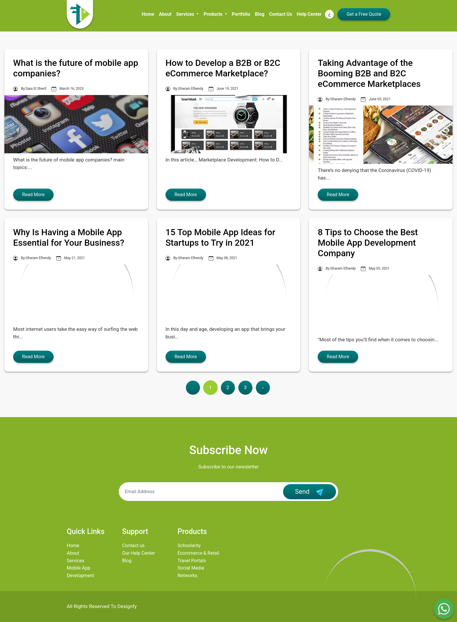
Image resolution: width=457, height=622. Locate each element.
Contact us (133, 545)
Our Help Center (138, 553)
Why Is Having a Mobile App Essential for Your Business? (68, 237)
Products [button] (213, 14)
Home (148, 14)
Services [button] (185, 14)
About (165, 14)
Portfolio (241, 14)
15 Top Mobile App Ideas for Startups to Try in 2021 (220, 237)
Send (309, 492)
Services (75, 560)
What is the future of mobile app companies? (75, 68)
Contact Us (280, 14)
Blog (260, 14)
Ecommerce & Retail (198, 553)
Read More (33, 194)
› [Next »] (262, 387)
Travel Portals (191, 560)
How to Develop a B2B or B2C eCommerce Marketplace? (223, 68)
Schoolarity (189, 545)
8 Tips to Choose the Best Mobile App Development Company (368, 242)
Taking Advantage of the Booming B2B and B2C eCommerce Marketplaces (369, 73)
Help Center (309, 14)
